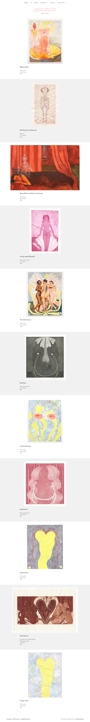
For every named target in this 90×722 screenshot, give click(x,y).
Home (26, 2)
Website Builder (80, 719)
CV (31, 2)
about (36, 2)
